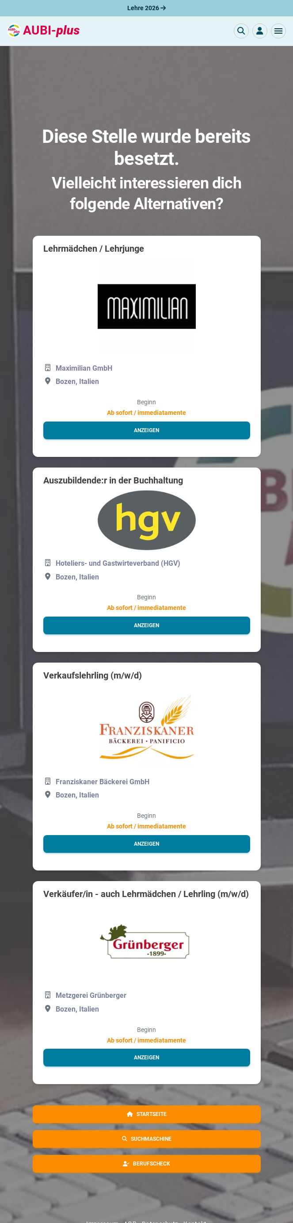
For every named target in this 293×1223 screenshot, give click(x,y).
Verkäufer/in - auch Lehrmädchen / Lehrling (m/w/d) (146, 894)
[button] (278, 30)
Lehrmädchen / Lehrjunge (93, 248)
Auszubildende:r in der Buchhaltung (113, 480)
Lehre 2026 (146, 8)
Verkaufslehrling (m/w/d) (92, 675)
